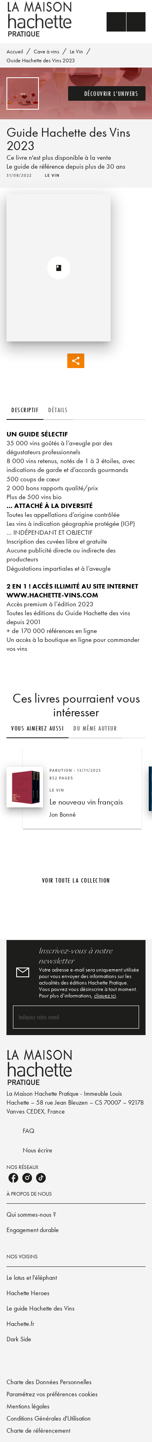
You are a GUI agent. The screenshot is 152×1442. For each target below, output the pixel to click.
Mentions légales (27, 1406)
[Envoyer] (129, 1017)
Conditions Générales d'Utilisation (48, 1418)
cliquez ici (105, 995)
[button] (107, 93)
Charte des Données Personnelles (49, 1382)
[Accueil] (40, 19)
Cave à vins (46, 51)
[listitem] (13, 1178)
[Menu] (126, 22)
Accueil (14, 51)
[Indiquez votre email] (66, 1017)
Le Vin (76, 51)
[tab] (24, 410)
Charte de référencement (38, 1430)
